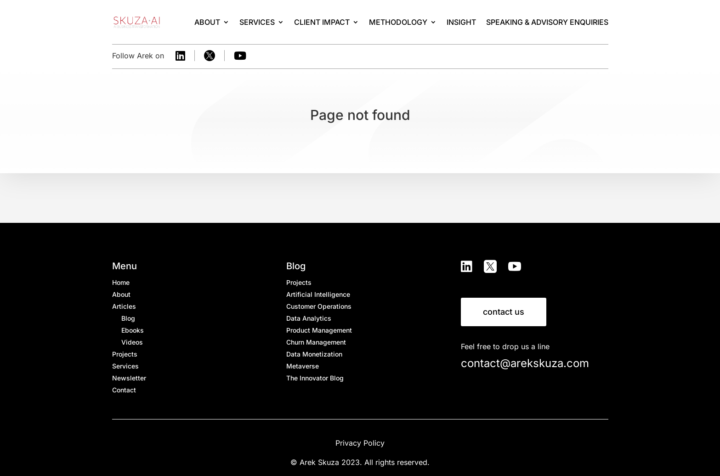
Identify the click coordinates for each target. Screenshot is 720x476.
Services (257, 22)
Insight (461, 22)
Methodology (398, 22)
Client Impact (322, 22)
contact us (503, 312)
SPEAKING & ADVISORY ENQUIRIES (547, 22)
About (207, 22)
